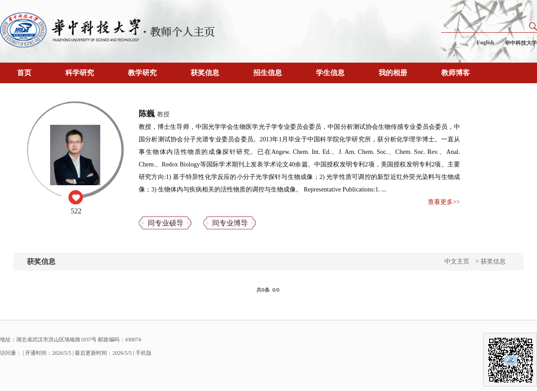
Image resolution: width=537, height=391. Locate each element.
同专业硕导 (165, 223)
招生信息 (267, 72)
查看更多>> (444, 202)
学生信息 (330, 72)
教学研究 (142, 72)
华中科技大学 (521, 43)
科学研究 (79, 72)
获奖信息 (205, 72)
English (485, 42)
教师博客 (455, 72)
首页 (24, 72)
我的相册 (393, 72)
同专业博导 (230, 223)
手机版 (144, 353)
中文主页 (456, 261)
